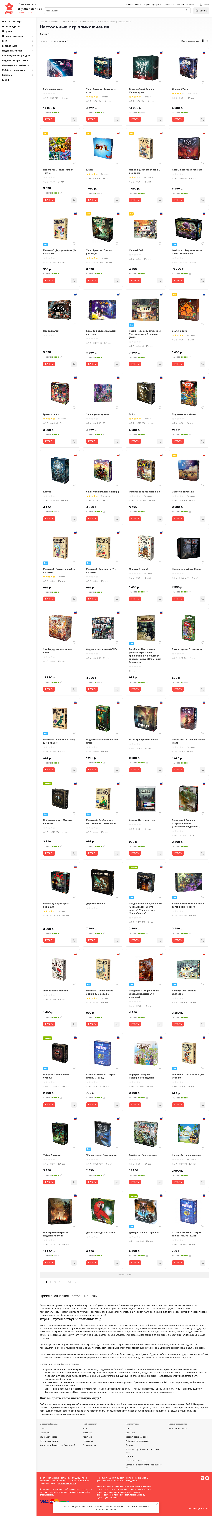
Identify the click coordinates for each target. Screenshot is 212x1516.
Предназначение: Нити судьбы (56, 1076)
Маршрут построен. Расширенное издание (141, 1076)
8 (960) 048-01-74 (30, 9)
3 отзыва (105, 174)
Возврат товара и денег (137, 1437)
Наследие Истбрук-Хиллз (186, 569)
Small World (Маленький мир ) (102, 491)
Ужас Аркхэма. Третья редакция (99, 252)
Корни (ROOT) (136, 250)
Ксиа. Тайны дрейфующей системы (101, 332)
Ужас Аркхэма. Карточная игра (100, 91)
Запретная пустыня (183, 491)
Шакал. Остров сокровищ (186, 1155)
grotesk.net (203, 1508)
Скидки (129, 5)
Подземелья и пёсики (184, 414)
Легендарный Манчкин (55, 990)
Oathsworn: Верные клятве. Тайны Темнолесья (187, 252)
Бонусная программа (153, 5)
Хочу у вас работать (49, 1441)
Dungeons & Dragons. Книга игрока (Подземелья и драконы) (144, 993)
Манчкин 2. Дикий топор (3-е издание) (59, 571)
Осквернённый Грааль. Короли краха (141, 91)
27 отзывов (192, 93)
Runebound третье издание (144, 491)
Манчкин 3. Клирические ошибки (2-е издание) (99, 992)
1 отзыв (104, 97)
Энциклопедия (89, 1445)
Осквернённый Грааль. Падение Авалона (55, 1234)
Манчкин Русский (138, 569)
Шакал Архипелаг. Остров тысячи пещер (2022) (186, 1234)
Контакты (190, 5)
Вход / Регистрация (178, 1428)
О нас (42, 1428)
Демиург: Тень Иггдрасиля (144, 1232)
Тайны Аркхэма (52, 1155)
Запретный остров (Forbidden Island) (188, 741)
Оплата (129, 1428)
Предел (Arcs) (51, 331)
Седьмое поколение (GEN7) (101, 649)
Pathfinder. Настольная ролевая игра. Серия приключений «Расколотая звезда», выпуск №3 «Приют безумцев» (145, 656)
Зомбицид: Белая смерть (143, 1155)
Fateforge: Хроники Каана (143, 739)
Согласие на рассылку (136, 1460)
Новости (180, 5)
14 (69, 1282)
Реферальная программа (137, 1441)
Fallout (132, 414)
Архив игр (87, 1432)
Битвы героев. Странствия (187, 649)
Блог (85, 1428)
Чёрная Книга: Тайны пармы (101, 1155)
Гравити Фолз (51, 414)
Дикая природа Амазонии (100, 1232)
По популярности (60, 41)
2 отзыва (62, 419)
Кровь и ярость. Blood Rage (187, 169)
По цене (43, 41)
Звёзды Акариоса (53, 89)
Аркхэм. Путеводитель (142, 820)
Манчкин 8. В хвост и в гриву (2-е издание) (59, 741)
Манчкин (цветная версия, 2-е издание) (145, 171)
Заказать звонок (25, 13)
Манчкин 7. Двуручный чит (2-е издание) (59, 252)
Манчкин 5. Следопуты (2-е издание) (101, 571)
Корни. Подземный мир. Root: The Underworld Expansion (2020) (145, 334)
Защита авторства (48, 1437)
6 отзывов (148, 177)
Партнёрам (45, 1432)
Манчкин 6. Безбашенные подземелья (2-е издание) (101, 822)
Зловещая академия (97, 414)
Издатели (87, 1437)
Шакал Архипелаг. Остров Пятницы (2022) (100, 1076)
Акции (138, 5)
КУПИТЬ (49, 119)
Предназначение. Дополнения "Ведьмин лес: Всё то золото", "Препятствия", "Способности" (145, 908)
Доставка (169, 5)
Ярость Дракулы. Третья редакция (57, 905)
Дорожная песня (95, 903)
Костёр (47, 491)
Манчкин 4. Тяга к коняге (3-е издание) (188, 1076)
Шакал (90, 169)
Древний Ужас (180, 89)
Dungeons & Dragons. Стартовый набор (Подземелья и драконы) (186, 823)
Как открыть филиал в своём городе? (57, 1445)
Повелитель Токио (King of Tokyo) (58, 171)
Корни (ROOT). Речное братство (184, 992)
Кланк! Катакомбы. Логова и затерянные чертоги (188, 905)
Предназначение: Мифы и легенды (57, 822)
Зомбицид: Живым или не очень (57, 651)
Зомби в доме (179, 331)
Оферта (129, 1456)
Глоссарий (88, 1441)
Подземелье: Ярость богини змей (102, 741)
